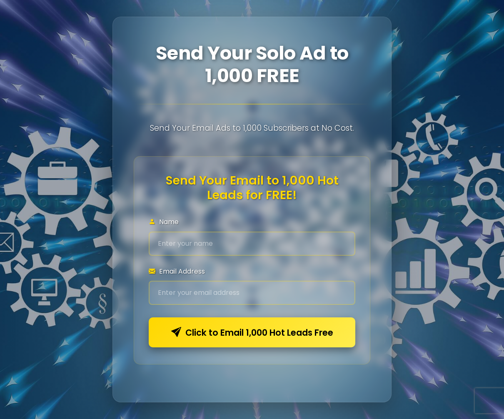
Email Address (177, 271)
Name (164, 222)
